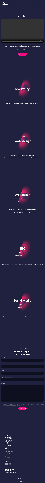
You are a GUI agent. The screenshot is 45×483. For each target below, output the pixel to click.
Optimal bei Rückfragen (9, 377)
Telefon (3, 377)
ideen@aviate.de (10, 447)
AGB (15, 472)
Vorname (3, 357)
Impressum (7, 472)
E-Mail (2, 370)
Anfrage (3, 383)
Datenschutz (12, 472)
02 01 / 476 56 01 (11, 445)
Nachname (3, 364)
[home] (4, 4)
